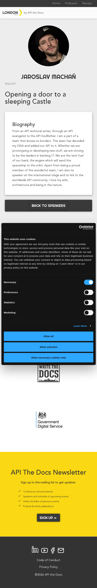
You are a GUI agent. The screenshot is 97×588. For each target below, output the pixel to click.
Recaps (87, 3)
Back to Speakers (48, 205)
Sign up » (48, 517)
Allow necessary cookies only (48, 357)
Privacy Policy (48, 567)
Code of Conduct (48, 560)
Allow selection (48, 347)
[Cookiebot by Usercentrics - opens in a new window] (79, 227)
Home (56, 3)
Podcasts (71, 3)
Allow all (48, 336)
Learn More (80, 326)
